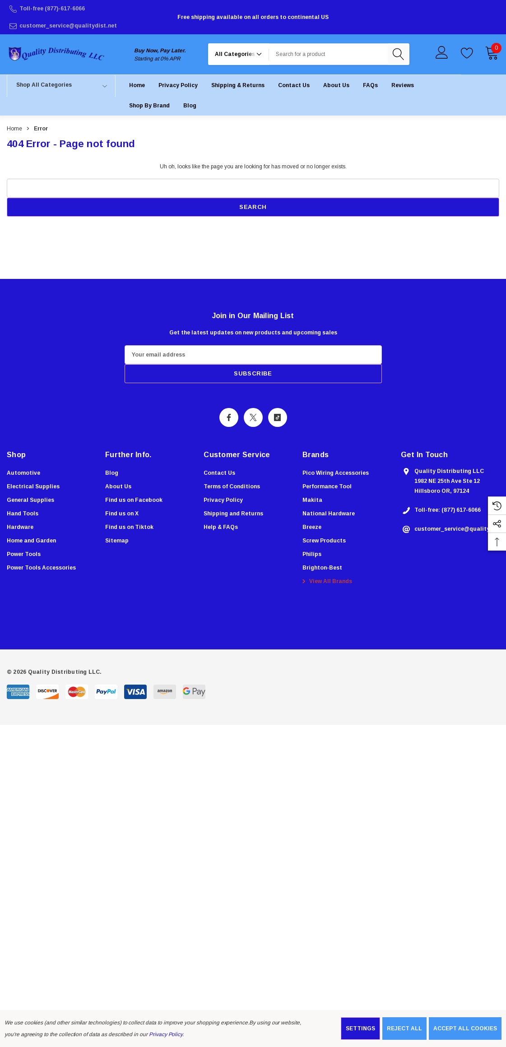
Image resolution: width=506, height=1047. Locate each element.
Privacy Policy (165, 1034)
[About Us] (336, 85)
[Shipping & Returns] (237, 85)
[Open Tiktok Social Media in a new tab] (277, 417)
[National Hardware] (328, 513)
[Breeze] (311, 527)
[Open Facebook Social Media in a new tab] (228, 417)
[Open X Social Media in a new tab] (253, 417)
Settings (360, 1028)
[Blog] (189, 105)
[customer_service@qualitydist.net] (90, 25)
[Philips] (311, 554)
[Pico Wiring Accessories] (335, 473)
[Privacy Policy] (178, 85)
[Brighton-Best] (322, 567)
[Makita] (312, 500)
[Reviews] (403, 85)
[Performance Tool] (327, 486)
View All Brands (326, 581)
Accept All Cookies (465, 1028)
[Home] (137, 85)
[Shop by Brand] (149, 105)
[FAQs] (370, 85)
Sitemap (117, 540)
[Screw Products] (324, 540)
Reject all (404, 1028)
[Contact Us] (293, 85)
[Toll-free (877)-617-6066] (90, 8)
